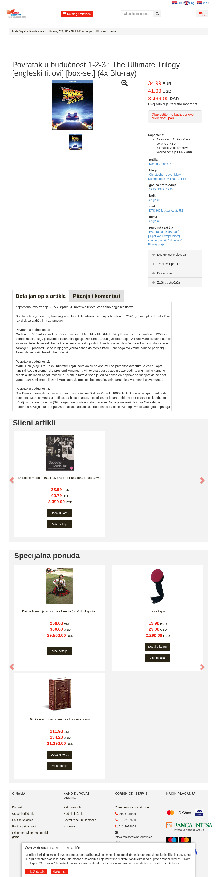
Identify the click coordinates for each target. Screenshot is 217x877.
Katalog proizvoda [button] (77, 14)
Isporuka (69, 826)
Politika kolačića (22, 820)
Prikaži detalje (35, 871)
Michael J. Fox (176, 178)
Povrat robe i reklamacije (80, 820)
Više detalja (59, 524)
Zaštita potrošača (165, 282)
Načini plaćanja (74, 813)
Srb (177, 3)
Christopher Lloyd (161, 174)
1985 (153, 189)
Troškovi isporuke (165, 264)
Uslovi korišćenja (23, 813)
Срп (202, 3)
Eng (189, 3)
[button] (12, 480)
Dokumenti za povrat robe (132, 807)
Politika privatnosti (24, 826)
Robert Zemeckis (160, 164)
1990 (169, 189)
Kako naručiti (72, 807)
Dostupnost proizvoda (168, 254)
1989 (161, 189)
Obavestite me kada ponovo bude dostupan (173, 116)
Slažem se (59, 871)
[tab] (175, 254)
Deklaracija (161, 273)
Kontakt (17, 807)
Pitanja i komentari (96, 296)
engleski (154, 200)
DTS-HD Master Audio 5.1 (166, 210)
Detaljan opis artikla (41, 296)
